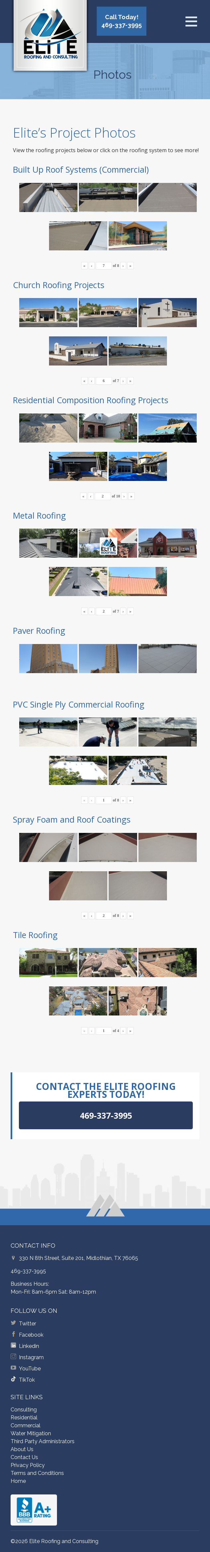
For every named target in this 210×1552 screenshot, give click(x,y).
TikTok (27, 1380)
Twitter (27, 1323)
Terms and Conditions (37, 1473)
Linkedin (29, 1346)
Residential (24, 1417)
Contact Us (24, 1457)
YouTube (30, 1368)
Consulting (24, 1409)
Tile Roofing (35, 934)
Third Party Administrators (43, 1441)
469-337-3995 (28, 1271)
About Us (22, 1449)
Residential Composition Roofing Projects (90, 400)
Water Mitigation (31, 1433)
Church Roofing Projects (58, 284)
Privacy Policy (28, 1465)
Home (18, 1481)
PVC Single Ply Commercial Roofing (78, 704)
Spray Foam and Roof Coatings (72, 819)
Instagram (31, 1357)
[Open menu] (191, 21)
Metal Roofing (39, 515)
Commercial (25, 1425)
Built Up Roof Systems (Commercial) (81, 169)
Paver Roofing (39, 630)
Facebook (31, 1335)
